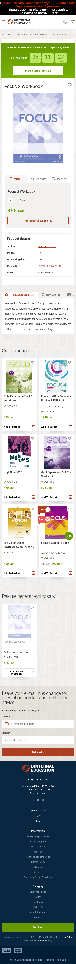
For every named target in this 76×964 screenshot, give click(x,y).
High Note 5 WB (13, 472)
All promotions (38, 846)
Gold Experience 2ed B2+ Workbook (56, 474)
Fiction (38, 897)
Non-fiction (38, 902)
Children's (38, 907)
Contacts (38, 872)
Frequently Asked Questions (38, 877)
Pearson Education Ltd (49, 266)
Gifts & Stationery (38, 912)
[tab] (38, 179)
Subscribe (38, 752)
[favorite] (69, 85)
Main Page (6, 34)
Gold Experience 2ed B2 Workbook (18, 398)
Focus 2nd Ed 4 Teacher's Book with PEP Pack (56, 398)
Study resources (21, 34)
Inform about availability (38, 220)
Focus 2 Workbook (15, 642)
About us (38, 852)
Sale (38, 821)
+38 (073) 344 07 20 (38, 779)
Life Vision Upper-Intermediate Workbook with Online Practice (18, 545)
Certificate (38, 917)
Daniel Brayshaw (47, 246)
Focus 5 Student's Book (55, 542)
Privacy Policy (38, 862)
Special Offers (38, 810)
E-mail (6, 716)
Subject (6, 733)
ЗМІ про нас (38, 867)
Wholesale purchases (38, 836)
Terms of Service (37, 940)
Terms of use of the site (38, 857)
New (38, 815)
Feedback (38, 927)
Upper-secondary (40, 34)
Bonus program (38, 841)
